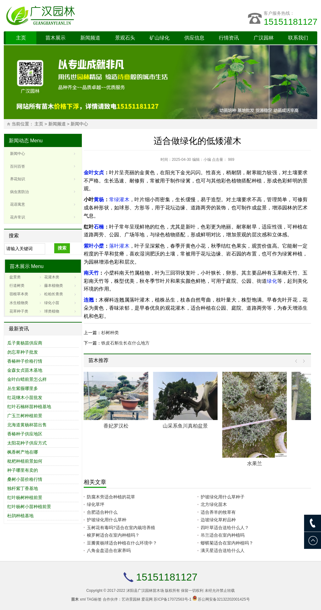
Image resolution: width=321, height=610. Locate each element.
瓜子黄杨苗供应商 (24, 342)
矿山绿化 (160, 37)
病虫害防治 (19, 192)
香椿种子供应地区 (24, 433)
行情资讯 (229, 37)
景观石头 (125, 37)
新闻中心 (79, 124)
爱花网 (147, 599)
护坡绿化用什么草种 (106, 519)
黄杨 (99, 199)
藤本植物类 (53, 285)
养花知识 (17, 179)
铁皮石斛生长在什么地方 (125, 342)
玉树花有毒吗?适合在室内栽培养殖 (121, 527)
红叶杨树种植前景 (24, 497)
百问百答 (17, 166)
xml (83, 599)
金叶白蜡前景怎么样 (27, 379)
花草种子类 (18, 311)
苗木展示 (55, 37)
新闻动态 (19, 140)
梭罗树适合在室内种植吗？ (113, 535)
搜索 (62, 247)
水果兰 (254, 463)
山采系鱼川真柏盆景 (185, 426)
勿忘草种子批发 (22, 352)
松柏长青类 (53, 294)
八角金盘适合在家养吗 (109, 550)
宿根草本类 (18, 294)
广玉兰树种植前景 (24, 415)
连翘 (89, 299)
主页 (21, 37)
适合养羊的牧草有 (218, 512)
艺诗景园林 (131, 599)
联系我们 (298, 37)
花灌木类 (51, 277)
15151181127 (290, 22)
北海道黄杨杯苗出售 (27, 424)
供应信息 (194, 37)
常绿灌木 (119, 199)
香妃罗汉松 (116, 426)
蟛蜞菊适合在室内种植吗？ (227, 542)
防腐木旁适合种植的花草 (111, 496)
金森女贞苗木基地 (24, 370)
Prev (297, 361)
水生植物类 (18, 303)
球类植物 (51, 311)
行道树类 (16, 285)
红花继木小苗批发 (24, 397)
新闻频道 (90, 37)
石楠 (99, 226)
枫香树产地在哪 (22, 452)
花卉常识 (17, 217)
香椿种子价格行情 (24, 361)
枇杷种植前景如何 (24, 461)
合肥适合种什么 (102, 512)
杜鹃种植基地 (20, 515)
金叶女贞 (94, 172)
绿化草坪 (95, 504)
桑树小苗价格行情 (24, 479)
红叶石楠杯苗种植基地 (29, 406)
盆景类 (15, 277)
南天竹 (91, 273)
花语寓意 (17, 204)
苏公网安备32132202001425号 (224, 599)
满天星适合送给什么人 (223, 550)
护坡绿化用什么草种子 (223, 496)
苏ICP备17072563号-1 (172, 599)
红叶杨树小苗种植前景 (29, 506)
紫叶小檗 (94, 246)
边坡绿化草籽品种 (218, 519)
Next (302, 361)
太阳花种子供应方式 (27, 442)
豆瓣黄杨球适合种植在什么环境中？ (122, 542)
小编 (207, 159)
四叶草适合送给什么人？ (225, 527)
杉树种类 (110, 332)
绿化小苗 (51, 303)
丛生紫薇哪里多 (22, 388)
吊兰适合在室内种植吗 (223, 535)
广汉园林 (264, 37)
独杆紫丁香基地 (22, 488)
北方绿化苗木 (214, 504)
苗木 (75, 599)
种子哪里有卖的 (22, 470)
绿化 (272, 281)
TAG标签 (94, 599)
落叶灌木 (119, 246)
